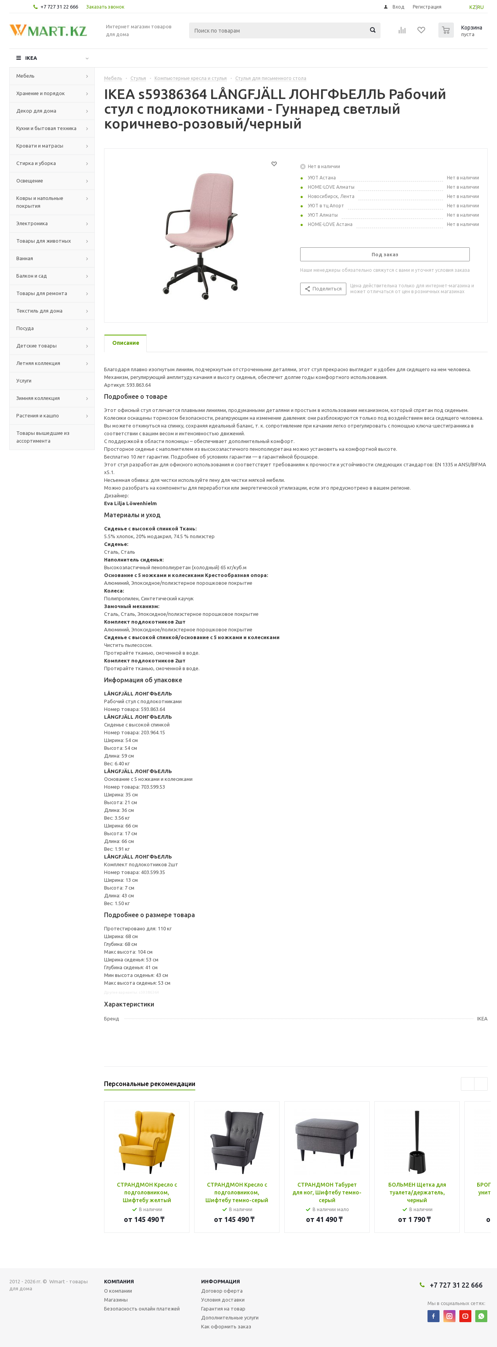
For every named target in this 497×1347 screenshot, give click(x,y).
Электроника (32, 223)
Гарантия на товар (223, 1308)
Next (480, 1084)
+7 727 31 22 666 (59, 6)
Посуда (25, 328)
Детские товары (36, 345)
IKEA (31, 58)
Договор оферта (222, 1290)
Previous (467, 1084)
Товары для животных (43, 240)
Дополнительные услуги (230, 1317)
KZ (472, 7)
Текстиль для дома (39, 310)
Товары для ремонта (41, 293)
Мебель (25, 75)
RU (480, 7)
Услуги (23, 380)
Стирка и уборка (36, 163)
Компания (119, 1281)
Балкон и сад (31, 275)
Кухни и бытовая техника (46, 128)
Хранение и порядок (40, 93)
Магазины (116, 1299)
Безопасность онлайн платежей (142, 1308)
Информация (220, 1281)
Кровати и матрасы (39, 145)
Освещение (29, 180)
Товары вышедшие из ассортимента (43, 436)
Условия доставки (223, 1299)
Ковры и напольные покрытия (39, 202)
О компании (118, 1290)
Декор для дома (36, 110)
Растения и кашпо (37, 415)
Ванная (24, 258)
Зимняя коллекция (38, 398)
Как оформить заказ (226, 1326)
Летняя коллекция (38, 363)
